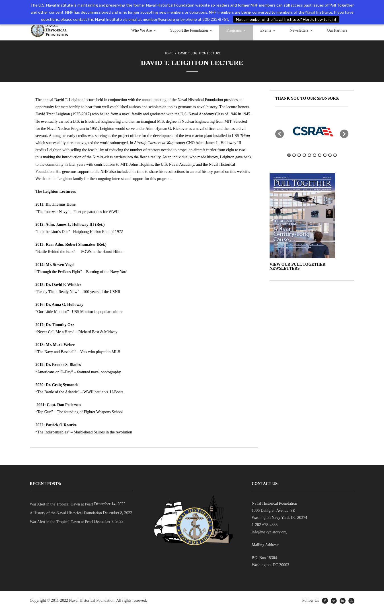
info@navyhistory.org (269, 532)
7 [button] (319, 155)
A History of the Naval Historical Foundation (66, 513)
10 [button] (335, 155)
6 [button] (314, 155)
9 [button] (330, 155)
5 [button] (309, 155)
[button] (279, 134)
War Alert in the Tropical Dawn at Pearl (61, 504)
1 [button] (289, 155)
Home (168, 53)
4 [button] (304, 155)
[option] (312, 131)
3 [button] (299, 155)
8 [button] (324, 155)
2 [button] (294, 155)
